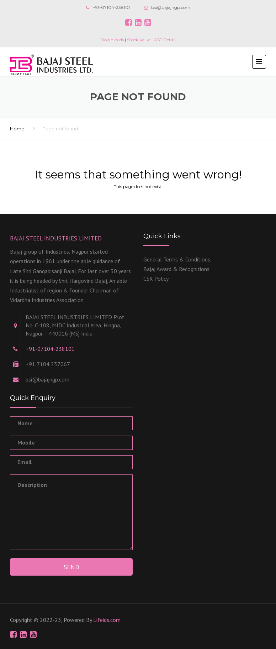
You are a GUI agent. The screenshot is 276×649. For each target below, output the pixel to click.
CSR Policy (156, 278)
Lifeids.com (107, 619)
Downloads (112, 39)
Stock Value (138, 39)
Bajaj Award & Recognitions (176, 268)
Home (17, 128)
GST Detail (164, 39)
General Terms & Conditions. (177, 259)
